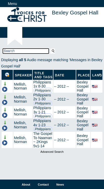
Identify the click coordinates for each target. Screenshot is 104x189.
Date (59, 75)
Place (84, 75)
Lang (97, 75)
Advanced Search (51, 151)
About (26, 184)
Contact (43, 184)
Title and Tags (43, 75)
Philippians (43, 90)
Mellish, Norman (20, 86)
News (60, 184)
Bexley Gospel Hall (82, 86)
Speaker (23, 75)
